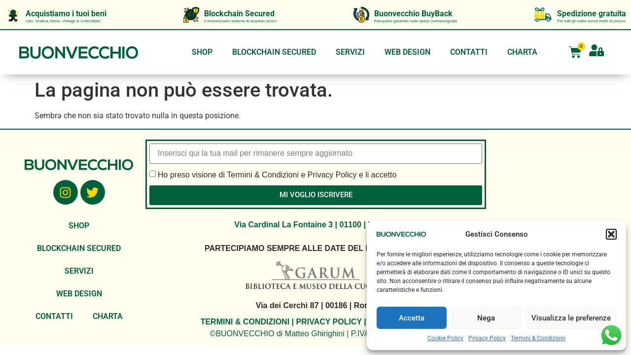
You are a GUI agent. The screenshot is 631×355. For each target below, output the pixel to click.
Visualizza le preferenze (571, 318)
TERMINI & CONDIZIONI (245, 322)
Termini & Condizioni (538, 338)
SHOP (202, 52)
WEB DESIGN (407, 52)
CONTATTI (469, 52)
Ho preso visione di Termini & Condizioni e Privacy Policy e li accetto (277, 174)
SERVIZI (350, 52)
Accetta (411, 318)
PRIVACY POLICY (328, 322)
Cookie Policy (445, 338)
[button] (611, 234)
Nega (486, 318)
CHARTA (522, 52)
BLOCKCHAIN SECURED (274, 52)
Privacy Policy (487, 338)
